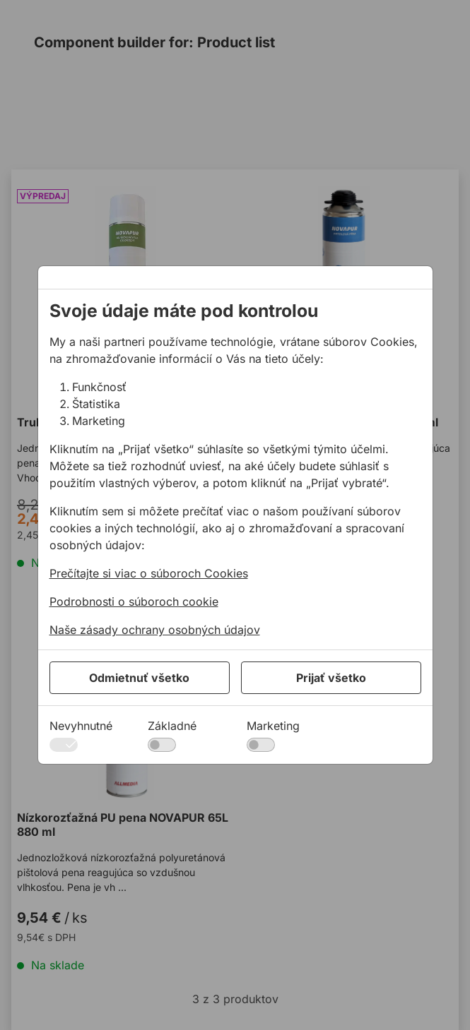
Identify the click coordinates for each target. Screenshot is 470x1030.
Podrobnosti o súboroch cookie (133, 601)
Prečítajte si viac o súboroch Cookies (148, 573)
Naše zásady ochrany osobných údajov (154, 630)
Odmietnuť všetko (139, 678)
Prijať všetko (331, 678)
